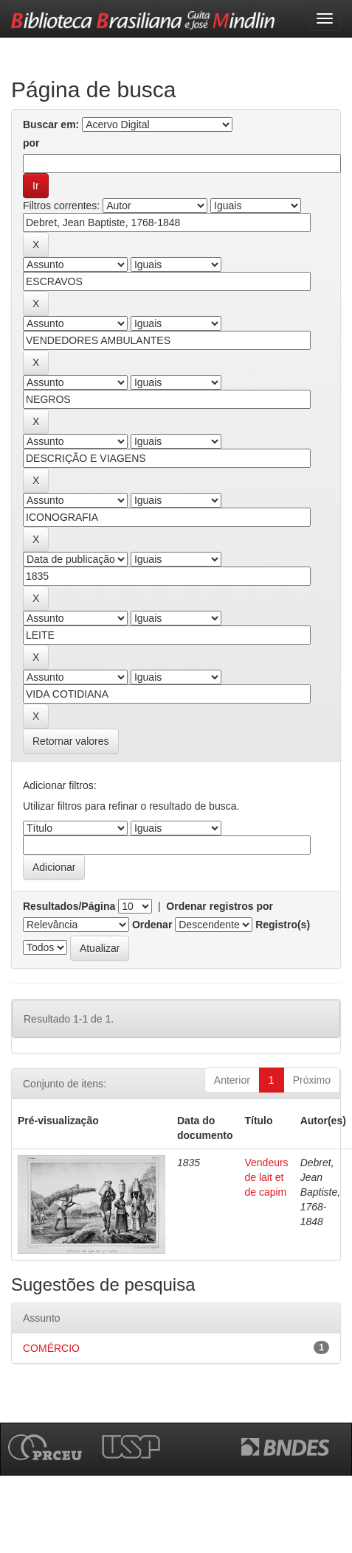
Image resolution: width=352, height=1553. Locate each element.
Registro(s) (282, 924)
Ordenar (152, 924)
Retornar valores (70, 741)
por (31, 143)
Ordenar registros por (219, 906)
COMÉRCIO (51, 1348)
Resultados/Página (69, 906)
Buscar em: (51, 124)
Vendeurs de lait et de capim (266, 1177)
